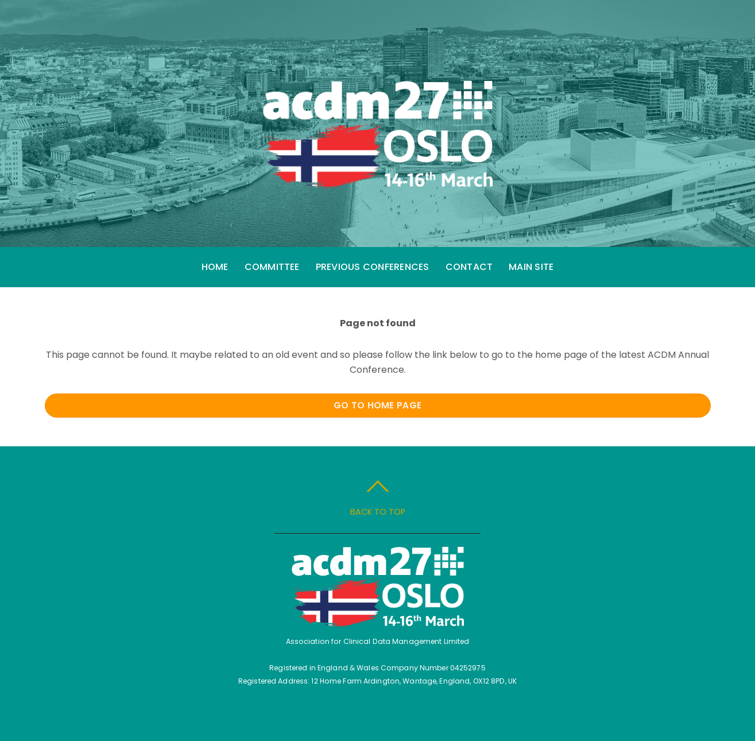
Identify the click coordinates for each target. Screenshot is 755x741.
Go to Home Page (378, 405)
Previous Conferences (372, 266)
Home (215, 266)
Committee (272, 266)
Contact (469, 266)
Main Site (531, 266)
